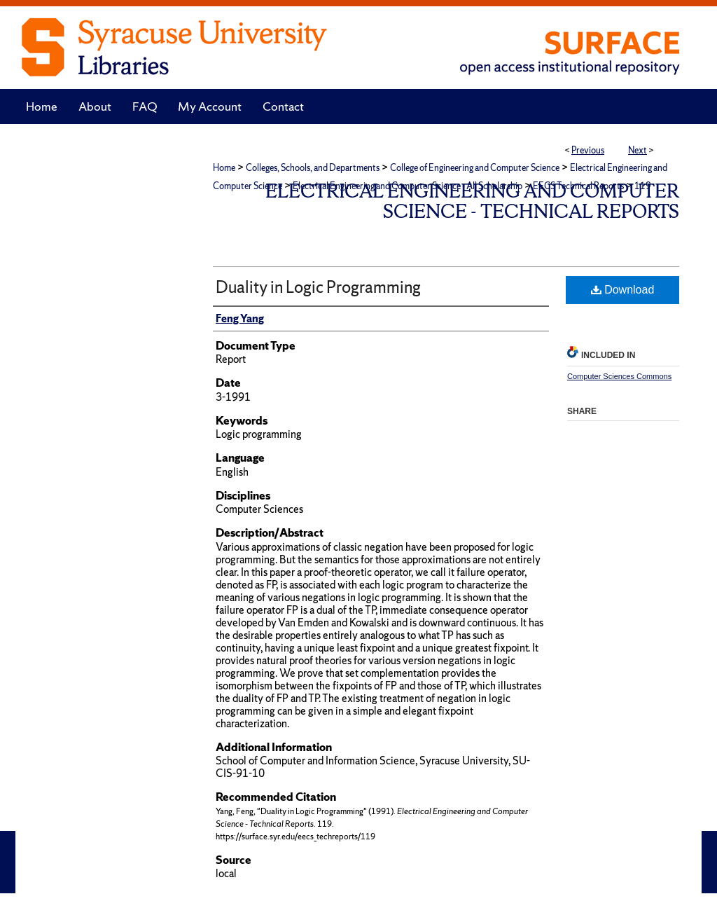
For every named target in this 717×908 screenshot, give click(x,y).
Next (637, 150)
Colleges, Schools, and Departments (313, 168)
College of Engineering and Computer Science (474, 168)
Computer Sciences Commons (619, 376)
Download (623, 290)
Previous (587, 150)
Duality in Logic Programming (318, 287)
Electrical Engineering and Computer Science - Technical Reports (472, 201)
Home (224, 168)
